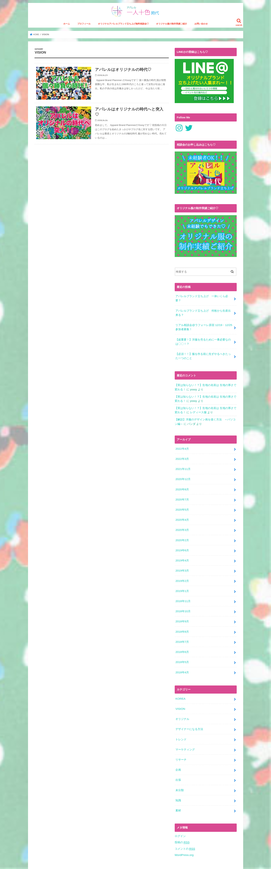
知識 (178, 784)
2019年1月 (182, 583)
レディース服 (198, 411)
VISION (180, 696)
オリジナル (182, 706)
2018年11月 (182, 593)
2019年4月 (182, 554)
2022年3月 (182, 456)
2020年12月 (182, 476)
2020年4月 (182, 515)
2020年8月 (182, 486)
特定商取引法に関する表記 (48, 863)
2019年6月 (182, 544)
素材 (178, 794)
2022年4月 (182, 447)
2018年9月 (182, 612)
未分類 (179, 774)
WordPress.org (184, 837)
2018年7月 (182, 632)
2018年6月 (182, 641)
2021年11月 (182, 466)
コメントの (185, 831)
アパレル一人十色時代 (202, 863)
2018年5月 (182, 651)
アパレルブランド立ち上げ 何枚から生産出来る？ (203, 314)
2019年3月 (182, 564)
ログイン (180, 819)
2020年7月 (182, 495)
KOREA (180, 687)
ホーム (66, 27)
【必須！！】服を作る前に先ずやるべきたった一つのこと (203, 356)
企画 (178, 755)
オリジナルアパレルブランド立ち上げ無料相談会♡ (123, 27)
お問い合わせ (201, 27)
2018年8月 (182, 622)
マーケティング (185, 735)
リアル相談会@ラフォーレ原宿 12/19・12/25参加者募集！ (203, 328)
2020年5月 (182, 505)
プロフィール (84, 27)
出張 (178, 765)
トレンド (181, 726)
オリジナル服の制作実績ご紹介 (171, 27)
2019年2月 (182, 573)
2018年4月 (182, 661)
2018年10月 (182, 602)
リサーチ (181, 745)
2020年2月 (182, 534)
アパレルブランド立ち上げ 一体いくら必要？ (201, 301)
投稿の (182, 825)
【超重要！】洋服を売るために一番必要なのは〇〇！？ (203, 342)
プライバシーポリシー (82, 863)
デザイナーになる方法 (189, 716)
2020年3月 (182, 524)
